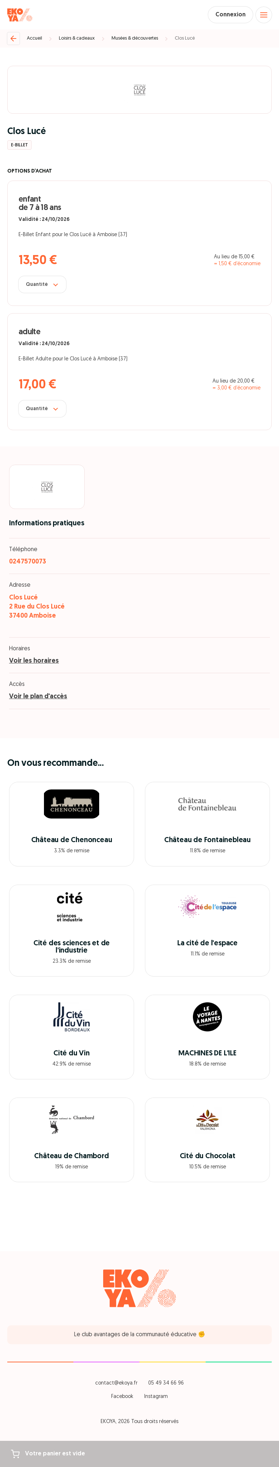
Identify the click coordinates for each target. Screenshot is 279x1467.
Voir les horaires (34, 661)
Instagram (156, 1396)
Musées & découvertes (135, 38)
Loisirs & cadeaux (77, 38)
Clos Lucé (185, 38)
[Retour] (13, 38)
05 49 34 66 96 (166, 1383)
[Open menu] (264, 15)
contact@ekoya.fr (116, 1383)
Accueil (34, 38)
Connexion (230, 15)
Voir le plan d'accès (38, 696)
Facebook (122, 1396)
